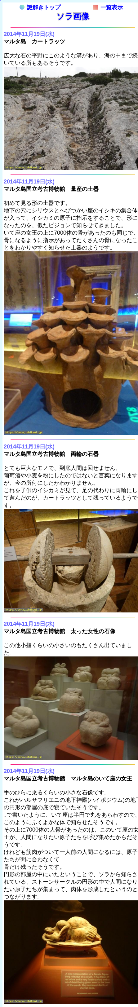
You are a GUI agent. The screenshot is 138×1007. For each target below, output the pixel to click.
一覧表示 (108, 7)
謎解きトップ (40, 7)
